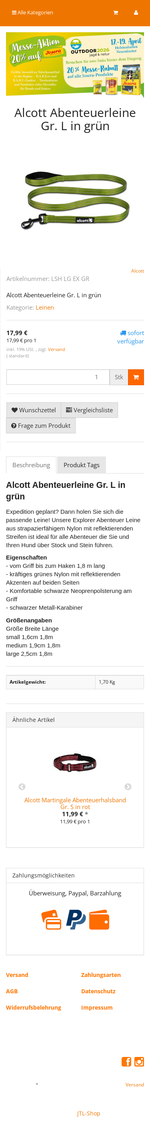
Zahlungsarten (101, 975)
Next (128, 787)
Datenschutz (98, 991)
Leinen (45, 307)
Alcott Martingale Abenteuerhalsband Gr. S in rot (75, 803)
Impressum (97, 1007)
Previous (22, 787)
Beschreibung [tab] (31, 465)
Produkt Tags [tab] (82, 465)
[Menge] (58, 377)
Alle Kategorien (32, 12)
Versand (56, 349)
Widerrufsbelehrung (33, 1007)
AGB (12, 991)
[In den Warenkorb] (136, 377)
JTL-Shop (88, 1113)
